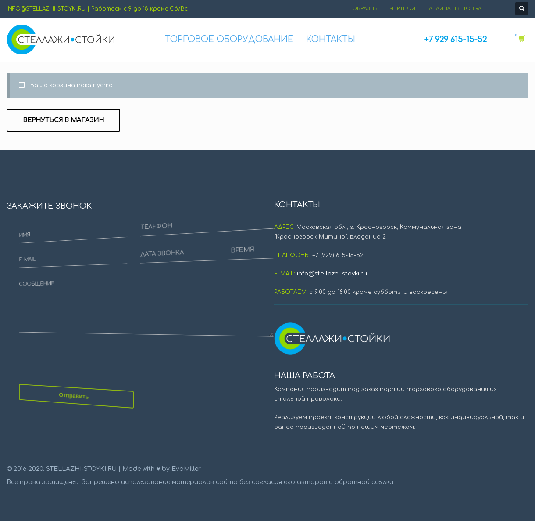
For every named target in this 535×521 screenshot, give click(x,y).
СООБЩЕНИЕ (64, 229)
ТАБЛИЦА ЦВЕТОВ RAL (455, 8)
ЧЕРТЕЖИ (402, 8)
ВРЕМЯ (149, 275)
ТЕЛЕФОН (138, 236)
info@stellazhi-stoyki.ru (332, 274)
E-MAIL (52, 144)
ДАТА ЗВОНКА (139, 261)
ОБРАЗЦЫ (365, 8)
